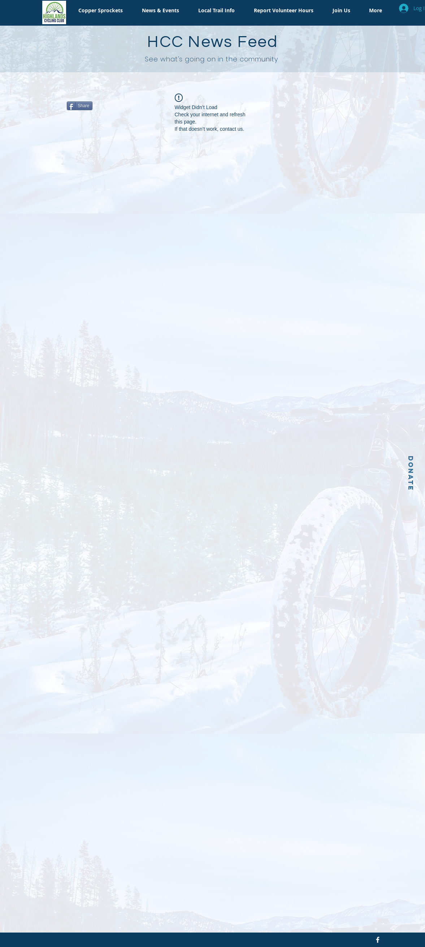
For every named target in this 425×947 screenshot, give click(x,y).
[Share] (79, 105)
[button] (98, 10)
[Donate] (410, 473)
